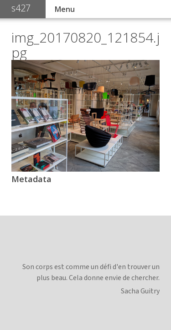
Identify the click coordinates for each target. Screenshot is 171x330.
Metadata (31, 178)
